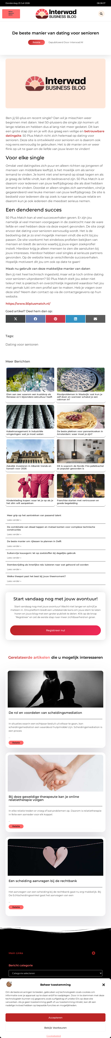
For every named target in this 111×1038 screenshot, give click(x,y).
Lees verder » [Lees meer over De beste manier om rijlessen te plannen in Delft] (14, 546)
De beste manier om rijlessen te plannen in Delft (34, 541)
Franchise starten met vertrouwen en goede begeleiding (78, 501)
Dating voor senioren (22, 344)
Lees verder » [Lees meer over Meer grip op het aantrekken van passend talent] (14, 520)
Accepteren (55, 1017)
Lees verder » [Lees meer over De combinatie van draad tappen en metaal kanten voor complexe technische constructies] (14, 534)
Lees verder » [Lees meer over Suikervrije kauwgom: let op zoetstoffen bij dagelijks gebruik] (14, 557)
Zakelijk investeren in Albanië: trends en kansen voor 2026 (28, 467)
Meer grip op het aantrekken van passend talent (34, 515)
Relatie (36, 42)
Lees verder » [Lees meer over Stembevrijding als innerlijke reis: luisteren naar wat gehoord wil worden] (14, 569)
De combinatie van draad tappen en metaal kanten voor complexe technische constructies (51, 528)
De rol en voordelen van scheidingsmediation (45, 713)
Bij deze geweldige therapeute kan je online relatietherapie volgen (44, 798)
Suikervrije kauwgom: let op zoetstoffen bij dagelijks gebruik (41, 553)
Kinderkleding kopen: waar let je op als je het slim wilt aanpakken (29, 501)
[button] (103, 985)
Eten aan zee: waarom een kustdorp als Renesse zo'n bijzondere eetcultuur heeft (29, 395)
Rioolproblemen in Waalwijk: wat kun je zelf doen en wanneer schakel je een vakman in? (79, 397)
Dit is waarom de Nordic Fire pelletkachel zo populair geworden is (80, 467)
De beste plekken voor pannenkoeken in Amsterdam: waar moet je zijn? (80, 432)
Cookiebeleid (53, 1036)
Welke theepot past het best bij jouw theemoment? (36, 576)
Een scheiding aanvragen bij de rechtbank (43, 881)
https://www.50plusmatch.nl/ (28, 303)
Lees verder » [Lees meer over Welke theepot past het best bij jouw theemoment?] (14, 581)
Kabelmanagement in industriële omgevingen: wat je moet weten (24, 432)
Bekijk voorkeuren (55, 1027)
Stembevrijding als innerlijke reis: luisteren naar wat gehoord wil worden (48, 564)
